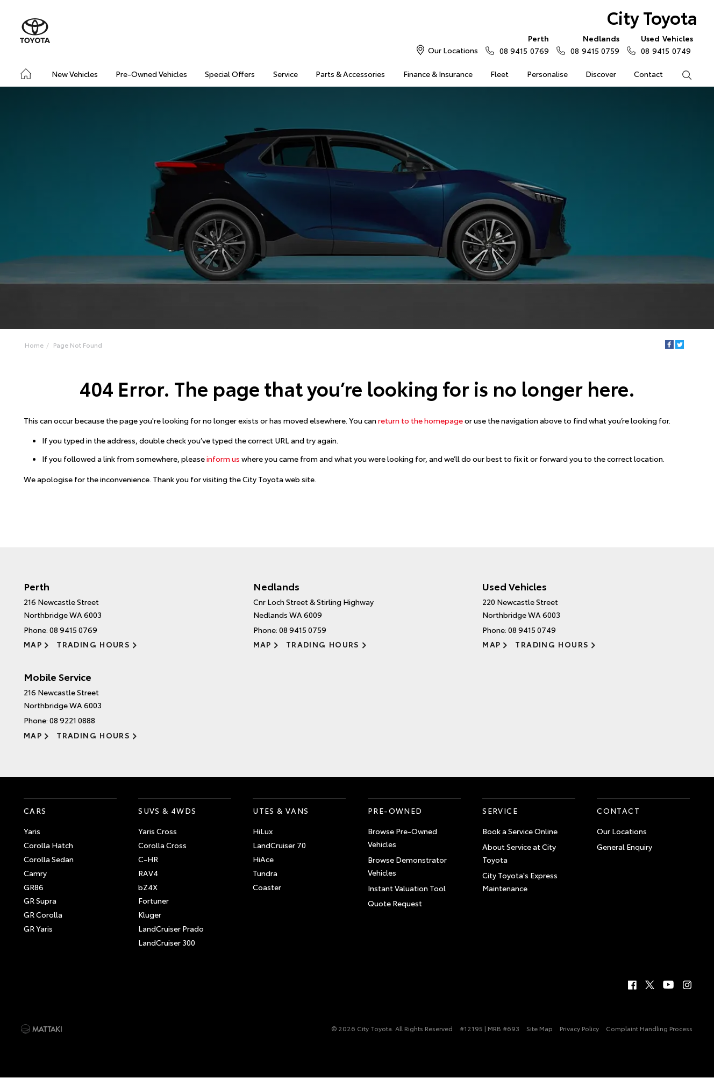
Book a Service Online (520, 831)
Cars (35, 810)
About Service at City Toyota (519, 853)
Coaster (267, 887)
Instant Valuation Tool (407, 888)
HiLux (263, 831)
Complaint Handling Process (649, 1028)
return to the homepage (420, 420)
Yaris (32, 831)
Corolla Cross (162, 845)
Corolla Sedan (49, 859)
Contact (648, 73)
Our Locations (453, 50)
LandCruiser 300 (166, 942)
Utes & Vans (281, 810)
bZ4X (148, 887)
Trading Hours (93, 644)
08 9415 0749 (664, 44)
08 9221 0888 (72, 720)
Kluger (149, 914)
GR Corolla (43, 914)
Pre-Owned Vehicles (151, 73)
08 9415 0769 (522, 44)
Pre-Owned (395, 810)
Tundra (265, 873)
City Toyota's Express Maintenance (520, 881)
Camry (35, 873)
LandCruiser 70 (279, 845)
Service (285, 73)
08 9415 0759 (592, 44)
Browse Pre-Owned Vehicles (402, 837)
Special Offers (230, 73)
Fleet (499, 73)
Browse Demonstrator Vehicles (407, 866)
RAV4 (148, 873)
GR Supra (40, 900)
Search (682, 74)
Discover (601, 73)
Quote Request (395, 903)
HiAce (263, 859)
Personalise (547, 73)
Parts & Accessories (350, 73)
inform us (223, 458)
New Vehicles (75, 73)
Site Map (539, 1028)
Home (25, 72)
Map (33, 644)
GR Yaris (38, 928)
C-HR (148, 859)
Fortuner (153, 900)
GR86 (34, 887)
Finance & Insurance (438, 73)
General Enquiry (624, 846)
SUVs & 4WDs (167, 810)
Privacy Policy (579, 1028)
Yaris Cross (157, 831)
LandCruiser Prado (171, 928)
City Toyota (652, 17)
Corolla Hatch (48, 845)
